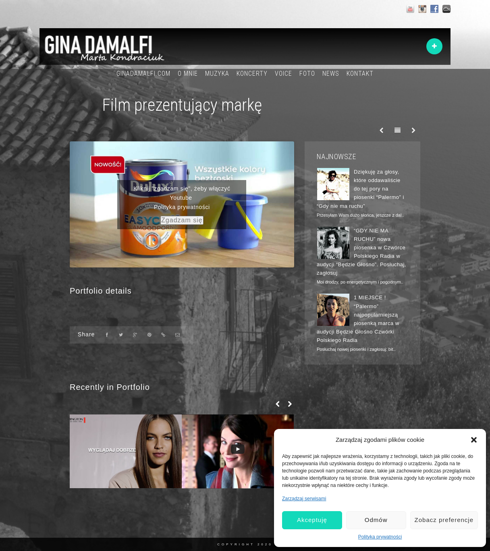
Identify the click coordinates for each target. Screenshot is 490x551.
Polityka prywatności (380, 537)
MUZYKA (217, 73)
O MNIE (188, 73)
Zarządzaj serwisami (304, 498)
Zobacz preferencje (444, 519)
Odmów (376, 519)
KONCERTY (252, 73)
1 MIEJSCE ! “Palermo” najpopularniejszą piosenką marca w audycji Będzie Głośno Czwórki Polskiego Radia (358, 318)
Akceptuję (312, 519)
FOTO (307, 73)
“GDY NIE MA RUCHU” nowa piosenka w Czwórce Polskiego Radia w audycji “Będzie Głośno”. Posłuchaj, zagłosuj (361, 252)
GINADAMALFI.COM (143, 73)
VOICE (283, 73)
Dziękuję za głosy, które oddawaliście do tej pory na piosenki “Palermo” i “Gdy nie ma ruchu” (360, 189)
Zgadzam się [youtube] (182, 220)
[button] (474, 440)
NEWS (330, 73)
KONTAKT (360, 73)
